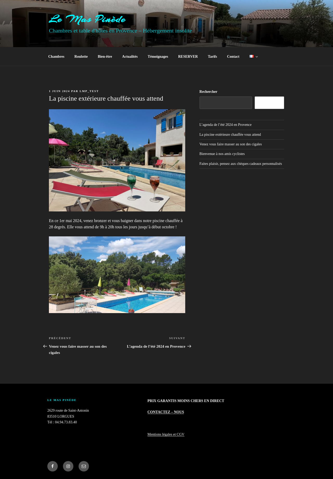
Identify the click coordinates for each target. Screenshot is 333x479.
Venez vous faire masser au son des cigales (231, 144)
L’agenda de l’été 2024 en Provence (226, 125)
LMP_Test (89, 91)
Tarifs (212, 57)
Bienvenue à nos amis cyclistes (222, 154)
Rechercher (208, 92)
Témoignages (158, 57)
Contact (233, 57)
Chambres (56, 57)
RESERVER (188, 57)
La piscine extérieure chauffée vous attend (230, 135)
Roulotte (81, 57)
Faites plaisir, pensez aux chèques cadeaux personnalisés (241, 164)
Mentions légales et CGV (166, 434)
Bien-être (105, 57)
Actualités (130, 57)
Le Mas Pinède (87, 19)
